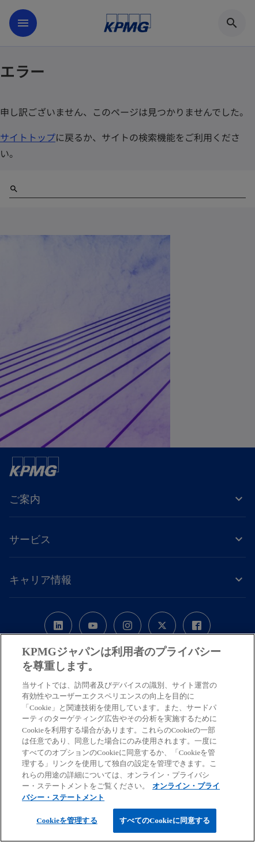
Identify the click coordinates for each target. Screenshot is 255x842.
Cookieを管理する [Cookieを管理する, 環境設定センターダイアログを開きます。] (66, 820)
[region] (127, 738)
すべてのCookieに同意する (165, 820)
